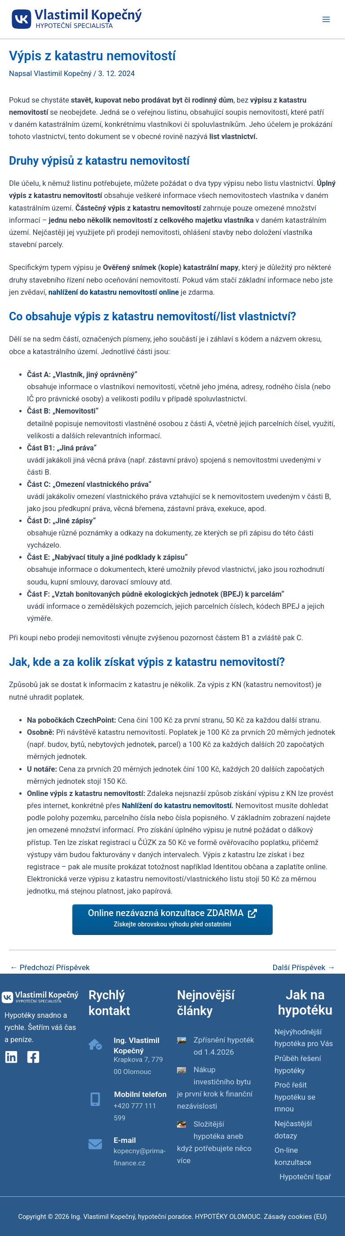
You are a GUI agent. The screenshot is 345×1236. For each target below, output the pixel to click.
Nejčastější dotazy (305, 1102)
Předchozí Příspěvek (47, 967)
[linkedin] (11, 1057)
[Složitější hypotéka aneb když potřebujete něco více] (181, 1124)
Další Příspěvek (305, 967)
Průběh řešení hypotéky (295, 1059)
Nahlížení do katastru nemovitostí (177, 805)
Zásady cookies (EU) (294, 1211)
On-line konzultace (305, 1114)
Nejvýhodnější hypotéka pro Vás (301, 1035)
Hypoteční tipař (305, 1126)
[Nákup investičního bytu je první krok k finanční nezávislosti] (181, 1070)
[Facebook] (33, 1057)
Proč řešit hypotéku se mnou (304, 1084)
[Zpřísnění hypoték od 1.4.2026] (181, 1040)
